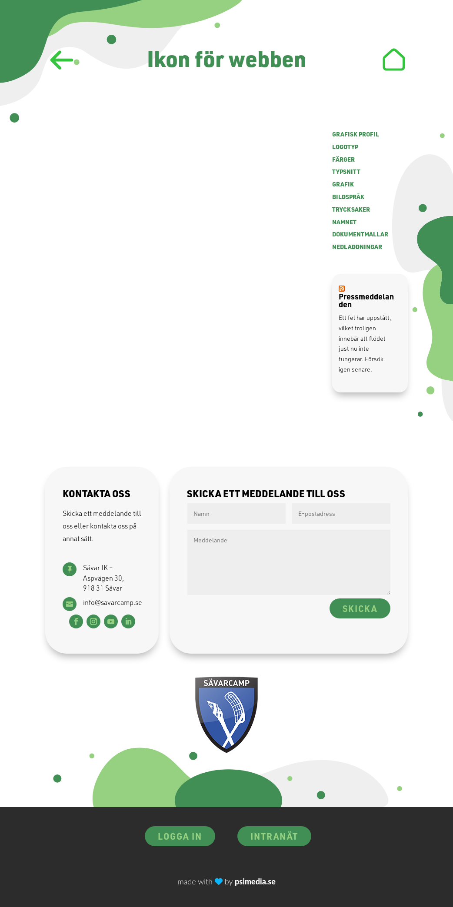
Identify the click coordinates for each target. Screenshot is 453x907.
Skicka (360, 608)
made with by (226, 881)
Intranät (274, 836)
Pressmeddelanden (366, 300)
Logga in (180, 836)
